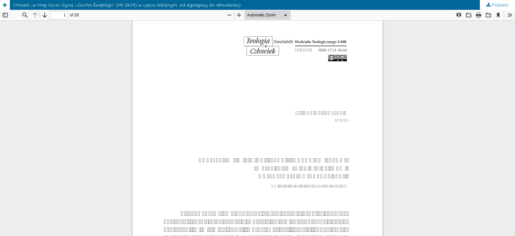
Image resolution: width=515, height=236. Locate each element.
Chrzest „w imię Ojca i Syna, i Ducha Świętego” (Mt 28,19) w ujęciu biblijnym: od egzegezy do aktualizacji (127, 5)
